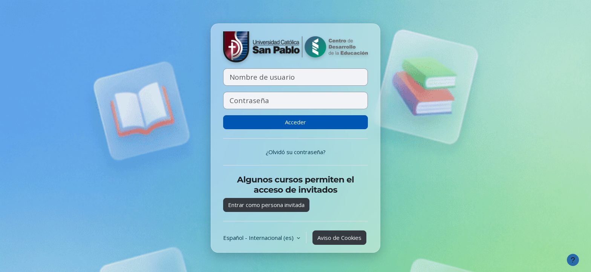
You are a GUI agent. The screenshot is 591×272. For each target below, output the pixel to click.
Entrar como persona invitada (266, 205)
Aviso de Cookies (339, 237)
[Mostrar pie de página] (573, 260)
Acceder (295, 122)
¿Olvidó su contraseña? (296, 152)
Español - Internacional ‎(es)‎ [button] (259, 237)
